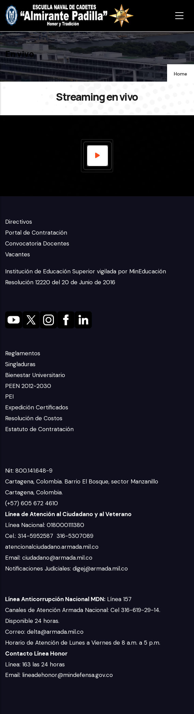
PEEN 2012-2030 (28, 386)
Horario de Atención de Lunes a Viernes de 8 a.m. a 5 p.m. (82, 642)
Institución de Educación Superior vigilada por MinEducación (85, 271)
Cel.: (11, 536)
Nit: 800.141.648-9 (29, 470)
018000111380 (66, 525)
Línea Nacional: (26, 525)
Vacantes (17, 254)
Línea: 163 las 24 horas (35, 664)
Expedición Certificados (36, 407)
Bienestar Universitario (35, 375)
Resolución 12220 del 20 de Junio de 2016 (60, 282)
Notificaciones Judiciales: (39, 568)
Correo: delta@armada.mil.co (44, 631)
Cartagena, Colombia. (34, 492)
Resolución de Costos (33, 418)
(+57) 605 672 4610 (31, 503)
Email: (13, 557)
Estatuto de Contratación (39, 429)
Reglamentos (22, 353)
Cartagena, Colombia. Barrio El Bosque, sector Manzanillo (82, 481)
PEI (9, 396)
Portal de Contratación (36, 232)
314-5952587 (36, 536)
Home (180, 74)
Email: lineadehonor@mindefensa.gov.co (59, 675)
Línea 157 (68, 599)
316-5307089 (76, 536)
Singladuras (20, 364)
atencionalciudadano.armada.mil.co (52, 546)
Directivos (18, 221)
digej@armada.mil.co (101, 568)
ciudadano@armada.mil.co (58, 557)
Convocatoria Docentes (37, 243)
